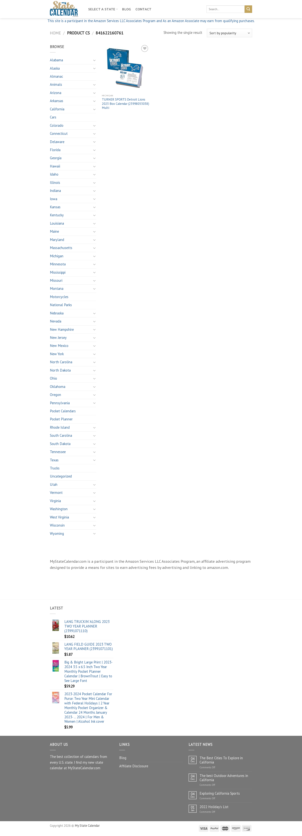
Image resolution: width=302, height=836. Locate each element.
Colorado (56, 125)
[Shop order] (229, 33)
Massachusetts (61, 247)
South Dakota (60, 443)
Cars (53, 117)
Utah (53, 484)
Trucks (55, 468)
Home (55, 33)
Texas (54, 460)
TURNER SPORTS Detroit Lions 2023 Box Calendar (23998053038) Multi (125, 104)
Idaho (54, 174)
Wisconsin (57, 525)
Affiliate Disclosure (133, 766)
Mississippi (57, 272)
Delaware (57, 141)
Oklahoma (57, 386)
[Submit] (248, 9)
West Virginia (59, 517)
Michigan (56, 256)
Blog (126, 9)
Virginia (55, 500)
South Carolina (61, 435)
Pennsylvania (60, 403)
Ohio (53, 378)
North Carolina (61, 362)
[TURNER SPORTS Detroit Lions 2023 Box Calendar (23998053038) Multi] (125, 68)
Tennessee (58, 451)
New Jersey (58, 337)
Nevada (55, 321)
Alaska (55, 68)
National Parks (61, 305)
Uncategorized (61, 476)
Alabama (56, 60)
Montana (56, 288)
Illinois (55, 182)
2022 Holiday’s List (214, 807)
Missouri (56, 280)
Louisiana (57, 223)
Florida (55, 150)
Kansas (55, 207)
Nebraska (57, 313)
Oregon (55, 394)
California (57, 109)
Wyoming (57, 533)
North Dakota (60, 370)
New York (57, 354)
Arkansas (56, 100)
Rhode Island (60, 427)
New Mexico (59, 345)
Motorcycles (59, 296)
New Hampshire (62, 329)
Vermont (56, 492)
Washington (59, 509)
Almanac (56, 76)
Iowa (53, 199)
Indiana (55, 190)
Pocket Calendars (63, 411)
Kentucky (57, 215)
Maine (54, 231)
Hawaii (55, 166)
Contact (143, 9)
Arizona (55, 92)
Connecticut (59, 133)
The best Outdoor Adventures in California (224, 777)
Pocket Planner (61, 419)
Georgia (55, 158)
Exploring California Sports (220, 793)
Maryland (57, 239)
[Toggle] (94, 60)
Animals (56, 84)
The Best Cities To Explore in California (221, 760)
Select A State (103, 9)
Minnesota (58, 264)
